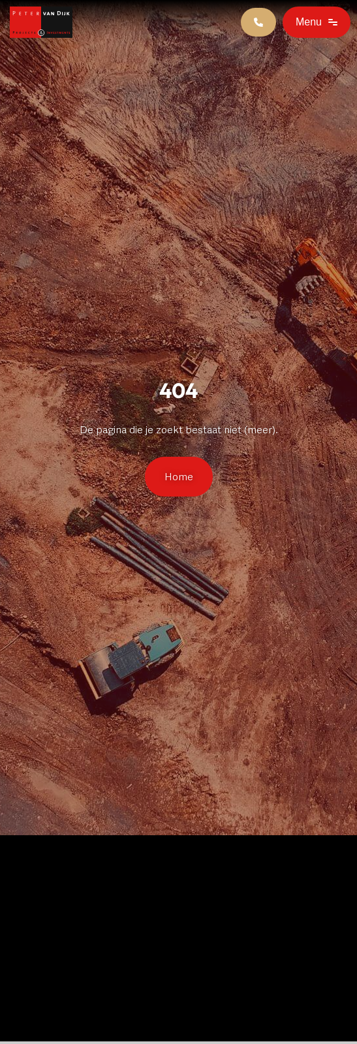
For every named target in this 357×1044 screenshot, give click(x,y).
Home (178, 477)
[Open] (316, 22)
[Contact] (258, 22)
